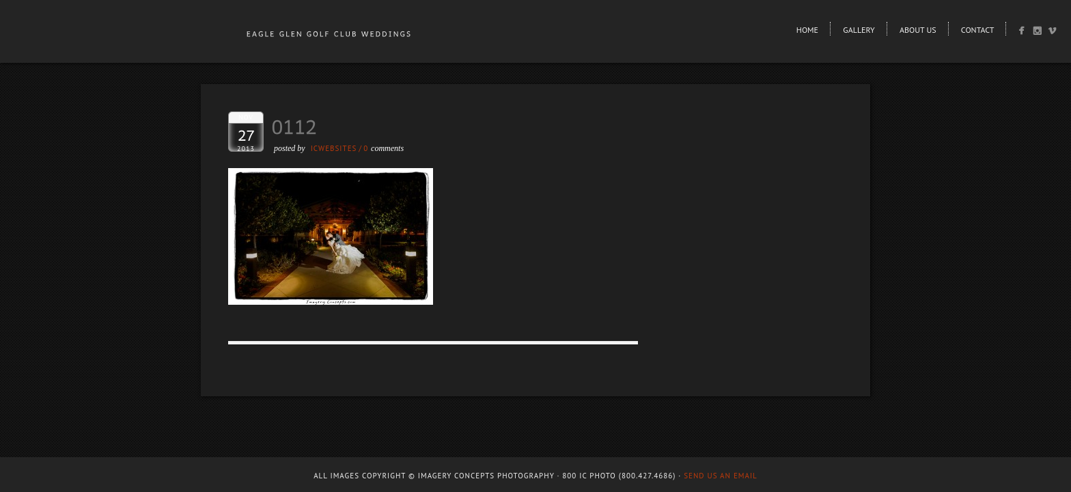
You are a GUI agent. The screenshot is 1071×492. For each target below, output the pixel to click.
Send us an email (720, 475)
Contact (977, 30)
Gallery (858, 30)
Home (807, 30)
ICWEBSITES (334, 148)
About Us (918, 30)
